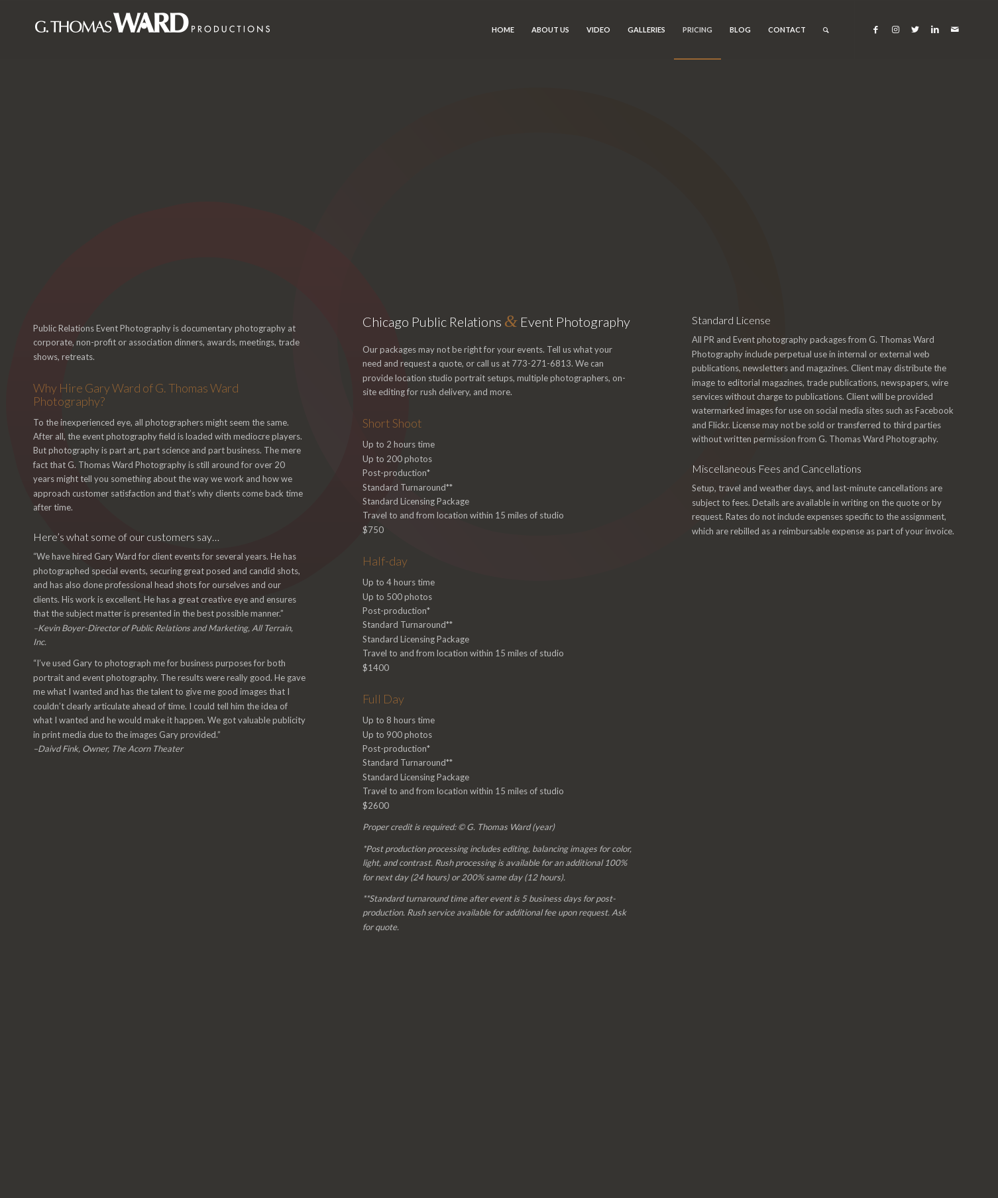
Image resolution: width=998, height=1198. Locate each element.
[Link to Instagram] (895, 29)
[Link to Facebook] (875, 29)
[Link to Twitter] (915, 29)
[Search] (826, 30)
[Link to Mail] (955, 29)
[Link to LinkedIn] (935, 29)
